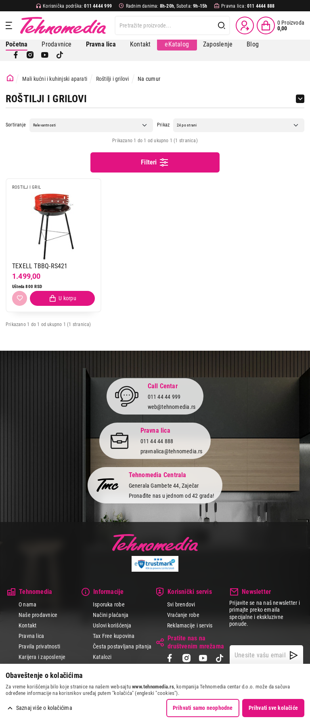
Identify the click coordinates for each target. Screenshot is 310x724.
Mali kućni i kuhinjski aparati (54, 79)
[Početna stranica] (10, 78)
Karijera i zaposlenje (42, 657)
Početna (16, 44)
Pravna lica (31, 636)
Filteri (155, 162)
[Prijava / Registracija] (245, 25)
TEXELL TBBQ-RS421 (40, 266)
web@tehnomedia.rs (172, 407)
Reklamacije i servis (189, 625)
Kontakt (140, 44)
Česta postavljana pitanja (122, 646)
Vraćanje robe (183, 615)
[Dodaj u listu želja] (19, 298)
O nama (27, 604)
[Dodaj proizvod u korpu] (62, 298)
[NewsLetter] (294, 655)
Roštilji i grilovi (112, 79)
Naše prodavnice (38, 615)
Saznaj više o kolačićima (44, 708)
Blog (253, 44)
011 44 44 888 (157, 441)
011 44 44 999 (164, 397)
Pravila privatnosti (39, 646)
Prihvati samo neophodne (203, 708)
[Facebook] (15, 55)
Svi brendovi (181, 604)
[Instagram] (30, 55)
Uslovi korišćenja (112, 625)
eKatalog (177, 44)
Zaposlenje (217, 44)
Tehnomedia (63, 25)
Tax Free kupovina (114, 636)
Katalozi (102, 657)
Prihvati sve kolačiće (273, 708)
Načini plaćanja (110, 615)
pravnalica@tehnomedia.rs (171, 451)
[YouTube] (44, 55)
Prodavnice (56, 44)
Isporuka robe (109, 604)
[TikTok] (59, 55)
